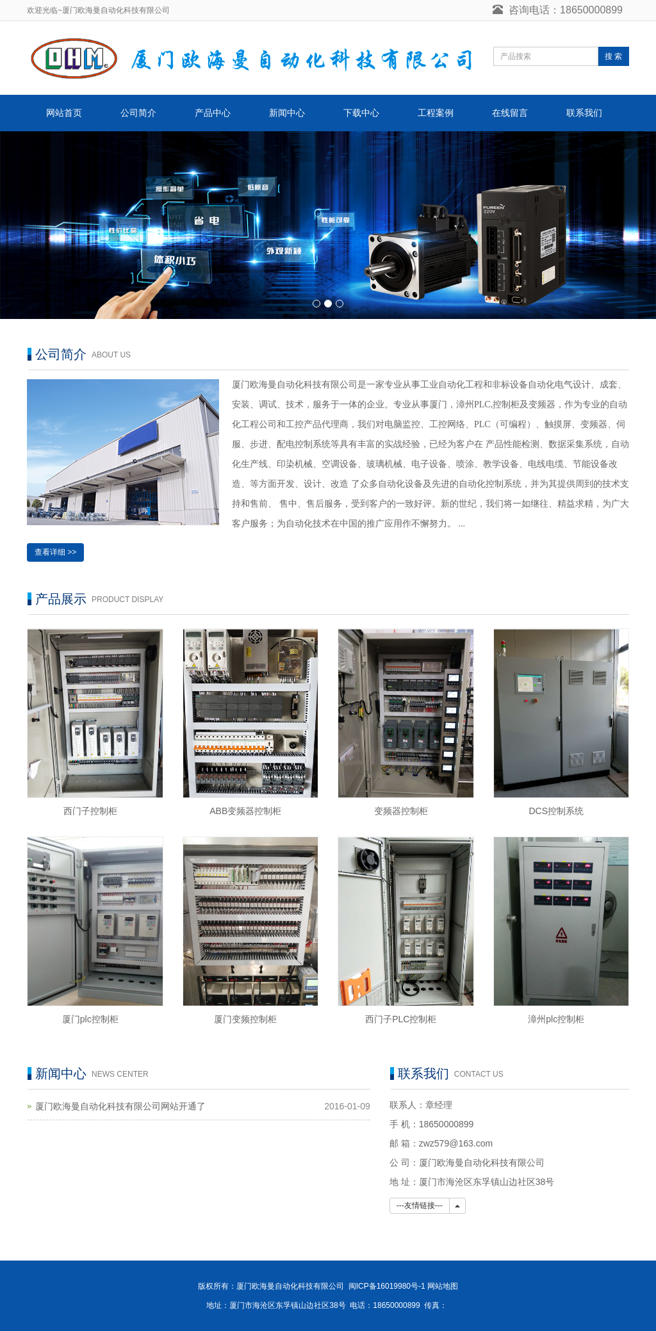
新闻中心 (287, 113)
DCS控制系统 (556, 811)
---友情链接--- (420, 1205)
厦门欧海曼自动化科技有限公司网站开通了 (120, 1106)
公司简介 (138, 113)
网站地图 (442, 1286)
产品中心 (213, 113)
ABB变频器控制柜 (245, 811)
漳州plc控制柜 (556, 1019)
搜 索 (613, 56)
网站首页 (64, 113)
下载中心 (361, 113)
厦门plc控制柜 (90, 1019)
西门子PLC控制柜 (400, 1019)
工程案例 (436, 113)
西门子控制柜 (90, 811)
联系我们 (584, 113)
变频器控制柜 (401, 811)
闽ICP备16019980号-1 (386, 1286)
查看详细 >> (55, 552)
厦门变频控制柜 (245, 1019)
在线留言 (510, 113)
